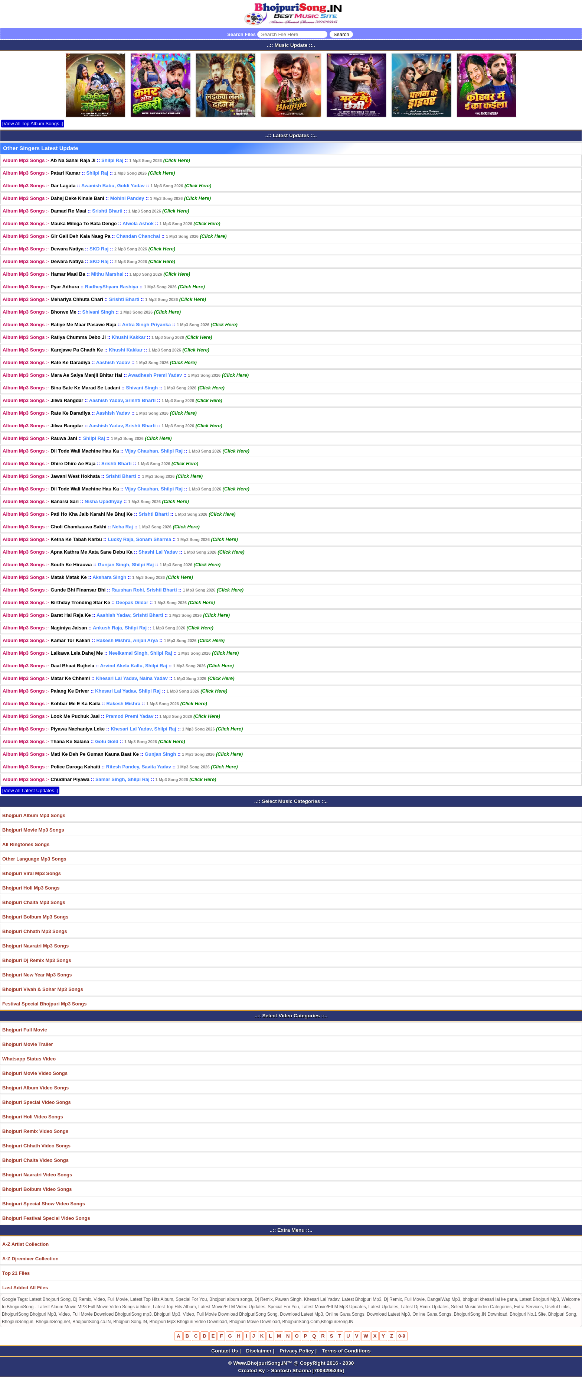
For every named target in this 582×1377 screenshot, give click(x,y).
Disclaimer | (261, 1351)
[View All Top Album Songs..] (32, 123)
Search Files (290, 34)
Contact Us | (226, 1351)
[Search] (341, 34)
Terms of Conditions (346, 1351)
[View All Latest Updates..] (30, 790)
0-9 (401, 1336)
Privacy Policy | (298, 1351)
